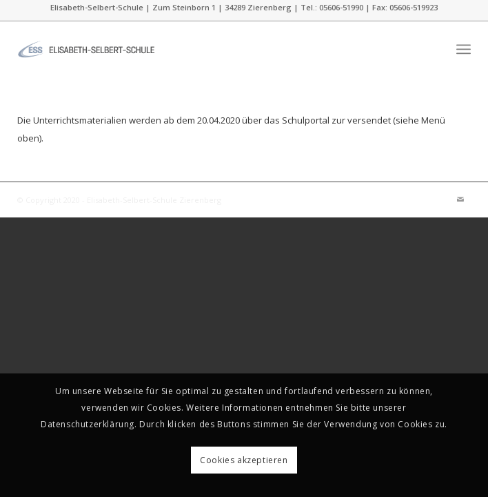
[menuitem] (463, 49)
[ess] (198, 49)
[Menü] (463, 49)
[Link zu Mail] (460, 199)
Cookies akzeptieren (243, 460)
